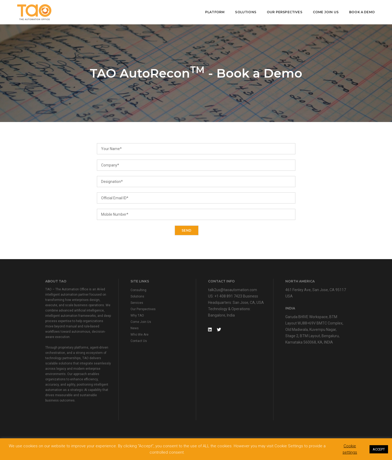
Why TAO (137, 315)
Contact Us (138, 341)
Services (136, 303)
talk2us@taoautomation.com (232, 290)
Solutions (245, 12)
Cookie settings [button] (350, 449)
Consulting (138, 290)
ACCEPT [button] (379, 449)
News (134, 328)
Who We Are (139, 334)
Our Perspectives (284, 12)
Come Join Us (326, 12)
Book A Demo (362, 12)
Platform (214, 12)
